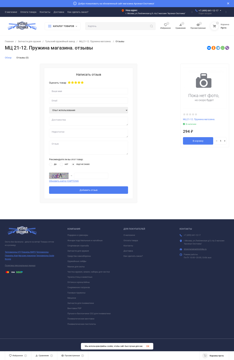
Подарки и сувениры (77, 235)
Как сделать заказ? (133, 256)
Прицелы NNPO (28, 252)
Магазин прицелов (27, 255)
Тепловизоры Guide (45, 255)
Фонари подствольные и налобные (85, 240)
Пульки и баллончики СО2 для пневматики (89, 313)
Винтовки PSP (74, 308)
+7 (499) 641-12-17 (208, 10)
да (53, 164)
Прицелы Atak (11, 255)
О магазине (129, 235)
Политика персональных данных (20, 265)
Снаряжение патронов (78, 287)
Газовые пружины (76, 293)
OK (147, 346)
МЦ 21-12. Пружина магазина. (95, 41)
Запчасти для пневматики (80, 303)
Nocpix (8, 259)
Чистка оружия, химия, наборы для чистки (88, 272)
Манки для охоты (76, 266)
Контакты (128, 245)
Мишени (71, 298)
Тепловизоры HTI (13, 252)
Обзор (8, 57)
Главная (9, 41)
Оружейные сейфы (76, 261)
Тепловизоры (42, 252)
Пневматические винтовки (80, 318)
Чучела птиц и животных (79, 277)
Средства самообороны (79, 256)
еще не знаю (81, 164)
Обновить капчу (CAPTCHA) (64, 181)
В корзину (198, 141)
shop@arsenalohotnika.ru (195, 249)
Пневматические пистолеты (81, 324)
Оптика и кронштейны (78, 282)
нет (64, 164)
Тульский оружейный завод (60, 41)
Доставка (128, 251)
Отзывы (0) (22, 57)
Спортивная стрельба (78, 245)
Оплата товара (131, 240)
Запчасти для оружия (29, 41)
